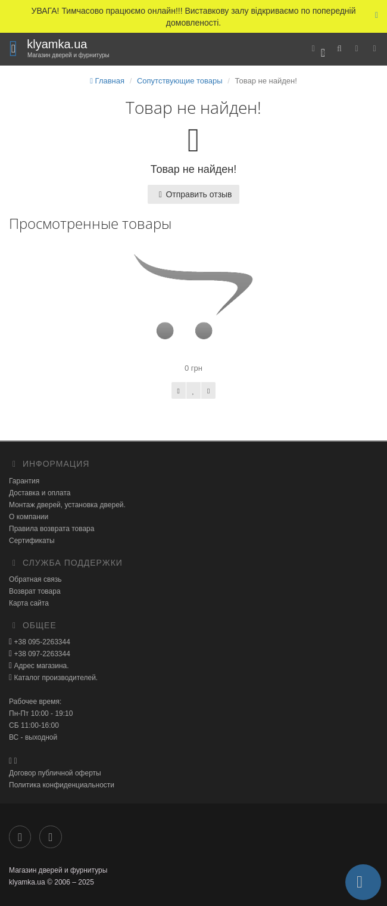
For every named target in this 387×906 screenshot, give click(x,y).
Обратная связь (35, 579)
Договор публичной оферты (55, 773)
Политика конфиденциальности (61, 785)
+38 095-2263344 (41, 642)
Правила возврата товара (51, 529)
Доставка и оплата (40, 493)
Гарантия (24, 481)
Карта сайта (29, 603)
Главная (107, 80)
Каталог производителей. (55, 678)
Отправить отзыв (193, 194)
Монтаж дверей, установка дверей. (67, 505)
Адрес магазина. (40, 666)
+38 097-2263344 (41, 654)
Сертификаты (32, 540)
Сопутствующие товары (180, 80)
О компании (28, 517)
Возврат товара (35, 591)
